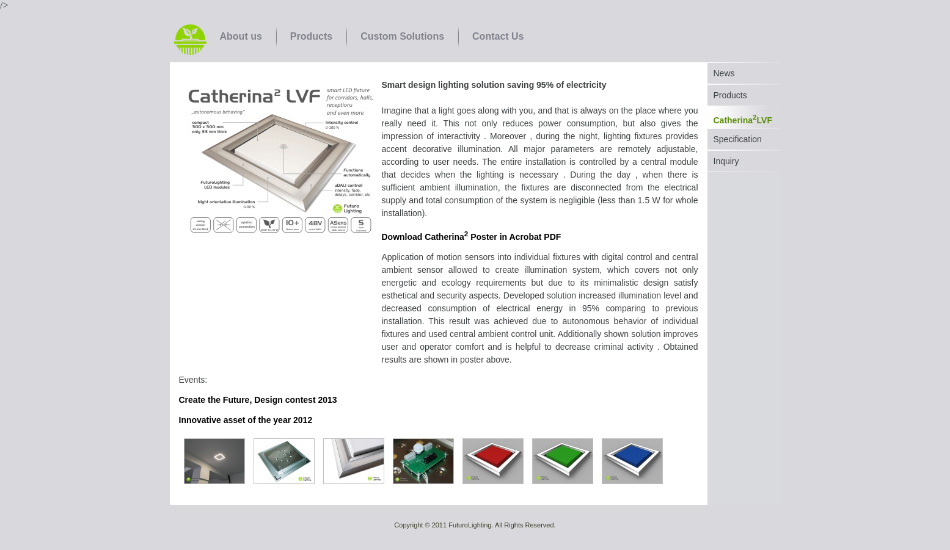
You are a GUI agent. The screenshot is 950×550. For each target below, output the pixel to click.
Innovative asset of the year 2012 (246, 420)
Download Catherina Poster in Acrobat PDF (471, 237)
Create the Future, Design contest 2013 (258, 400)
